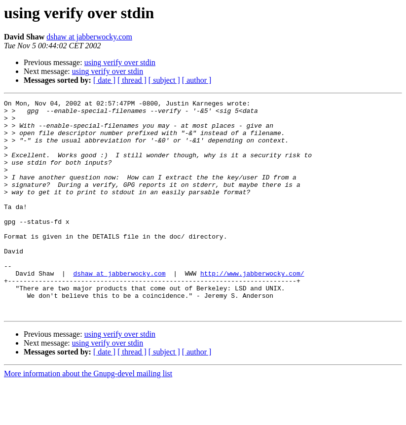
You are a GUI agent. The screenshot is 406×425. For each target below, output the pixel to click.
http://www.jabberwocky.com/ (252, 308)
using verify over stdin (119, 62)
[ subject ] (164, 80)
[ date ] (104, 80)
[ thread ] (132, 80)
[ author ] (197, 80)
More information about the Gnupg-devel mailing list (88, 416)
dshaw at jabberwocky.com (89, 37)
